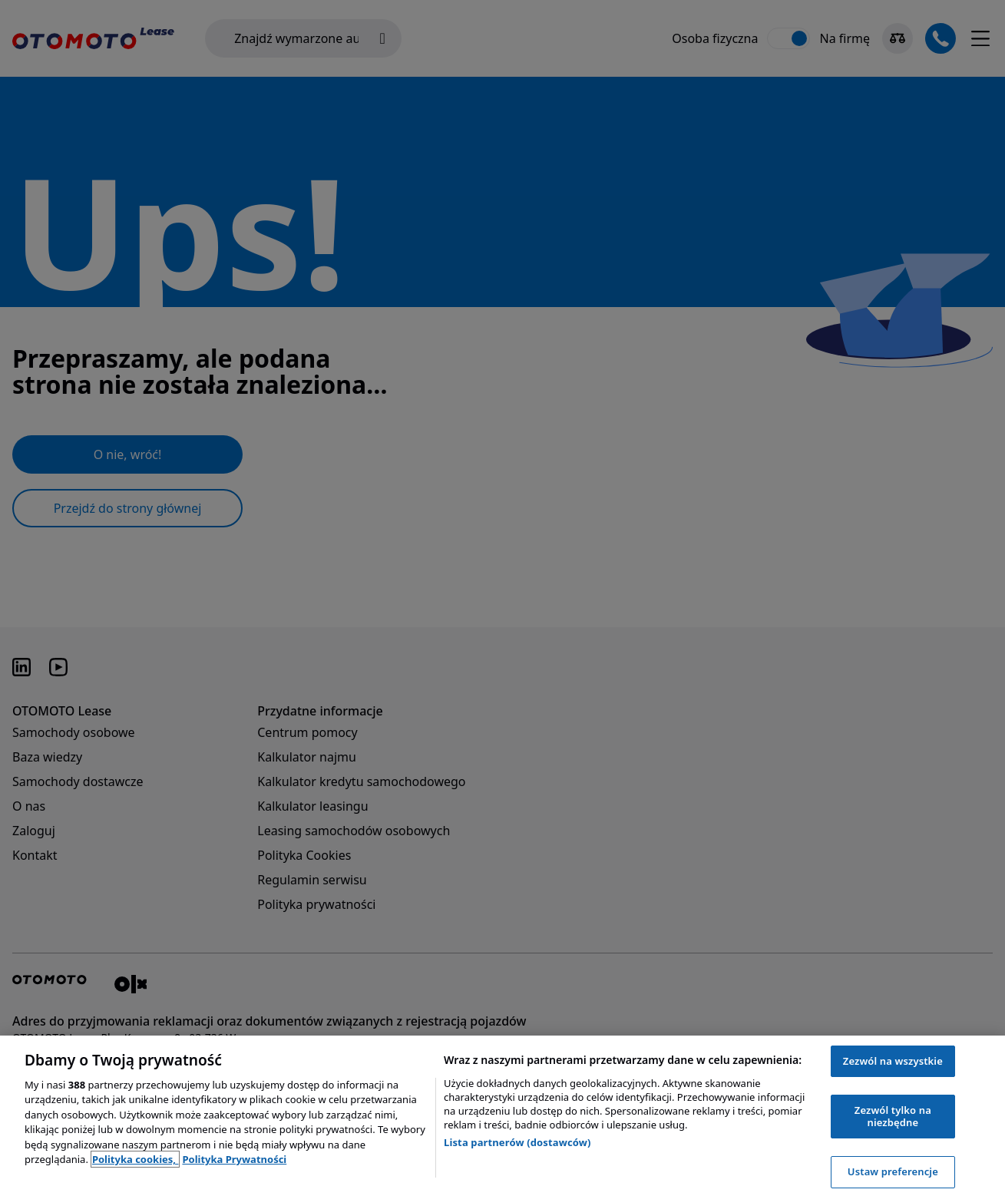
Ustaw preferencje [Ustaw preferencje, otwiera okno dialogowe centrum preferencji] (893, 1171)
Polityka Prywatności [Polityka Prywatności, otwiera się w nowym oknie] (234, 1159)
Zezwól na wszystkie (893, 1061)
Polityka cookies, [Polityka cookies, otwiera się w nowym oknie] (135, 1159)
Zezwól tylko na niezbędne (893, 1116)
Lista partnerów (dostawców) (517, 1142)
